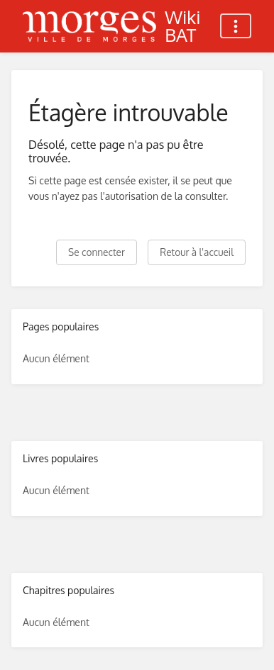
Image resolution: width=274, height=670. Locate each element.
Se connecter (96, 252)
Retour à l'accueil (197, 252)
